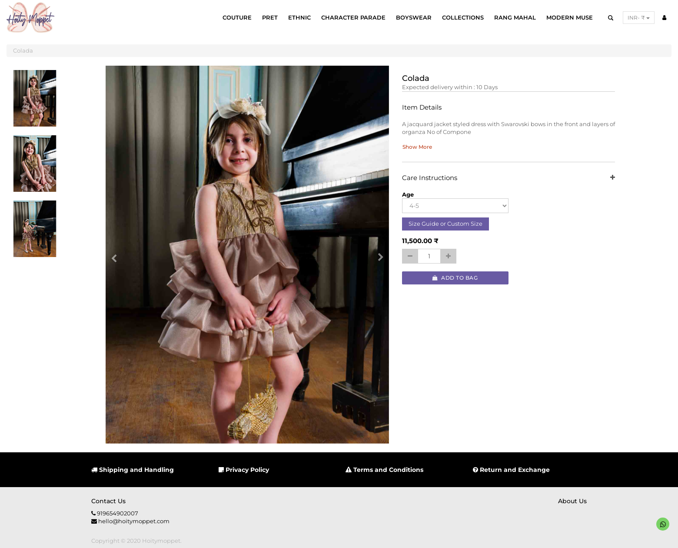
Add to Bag (455, 277)
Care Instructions (508, 178)
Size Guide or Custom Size (445, 223)
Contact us (108, 501)
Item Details (422, 107)
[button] (117, 255)
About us (572, 501)
